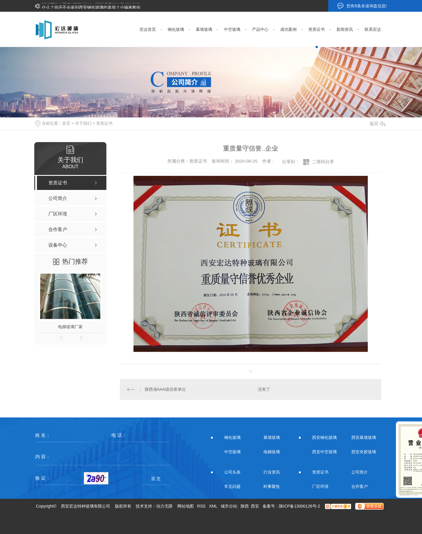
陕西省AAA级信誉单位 (165, 389)
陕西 (245, 506)
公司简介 (359, 472)
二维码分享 (323, 161)
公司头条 (232, 472)
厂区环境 (320, 486)
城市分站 (229, 506)
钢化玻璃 (232, 437)
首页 (66, 123)
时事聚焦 (271, 486)
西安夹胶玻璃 (363, 451)
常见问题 (232, 486)
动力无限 (164, 506)
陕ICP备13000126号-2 (299, 506)
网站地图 (185, 506)
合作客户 (359, 486)
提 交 (156, 478)
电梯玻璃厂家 (70, 326)
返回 (377, 123)
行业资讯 (271, 472)
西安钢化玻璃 (324, 437)
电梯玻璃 (271, 451)
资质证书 (104, 123)
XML (213, 506)
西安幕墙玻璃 (363, 437)
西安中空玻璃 (324, 451)
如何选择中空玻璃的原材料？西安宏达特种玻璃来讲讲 (91, 3)
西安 (255, 506)
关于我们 (83, 123)
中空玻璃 (232, 451)
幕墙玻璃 (271, 437)
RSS (201, 506)
